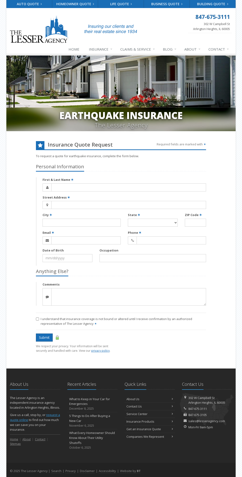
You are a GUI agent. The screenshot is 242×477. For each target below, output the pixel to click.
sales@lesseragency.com (206, 421)
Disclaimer (87, 471)
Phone (134, 232)
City (47, 215)
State (134, 215)
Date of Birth (53, 250)
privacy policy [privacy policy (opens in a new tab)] (100, 351)
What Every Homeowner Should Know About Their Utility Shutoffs (92, 440)
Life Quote (121, 4)
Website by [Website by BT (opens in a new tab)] (130, 471)
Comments (51, 284)
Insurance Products (149, 421)
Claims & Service (137, 49)
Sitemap (15, 444)
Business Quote (167, 4)
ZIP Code (193, 215)
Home (74, 49)
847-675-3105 (197, 415)
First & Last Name (58, 180)
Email (48, 232)
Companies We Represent (149, 436)
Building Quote (212, 4)
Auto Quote (29, 4)
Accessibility (107, 471)
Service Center (149, 414)
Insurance (101, 49)
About (192, 49)
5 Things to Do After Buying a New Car (92, 421)
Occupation (108, 250)
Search (56, 471)
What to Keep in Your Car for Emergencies (92, 404)
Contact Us (149, 406)
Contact (218, 49)
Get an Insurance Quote (149, 429)
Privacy (70, 471)
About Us (149, 399)
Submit (44, 337)
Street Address (56, 197)
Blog (170, 49)
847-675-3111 (197, 409)
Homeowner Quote (75, 4)
